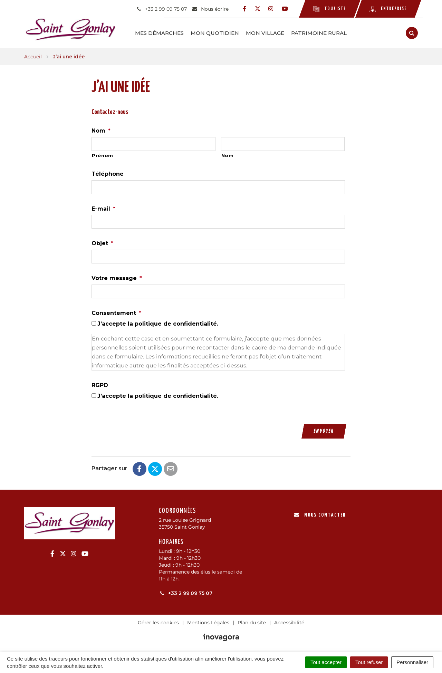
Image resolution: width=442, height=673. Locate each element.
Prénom (102, 154)
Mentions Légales (208, 621)
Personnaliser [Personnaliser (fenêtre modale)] (412, 662)
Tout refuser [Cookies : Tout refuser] (369, 662)
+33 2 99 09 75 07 (185, 592)
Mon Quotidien (222, 32)
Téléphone (108, 173)
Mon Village (272, 32)
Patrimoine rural (326, 32)
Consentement (116, 312)
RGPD (100, 384)
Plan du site (252, 621)
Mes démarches (166, 32)
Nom (101, 130)
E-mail (103, 207)
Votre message (117, 277)
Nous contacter (320, 514)
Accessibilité (289, 621)
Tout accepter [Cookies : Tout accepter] (326, 662)
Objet (102, 242)
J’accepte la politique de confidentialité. (157, 323)
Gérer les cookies (158, 621)
